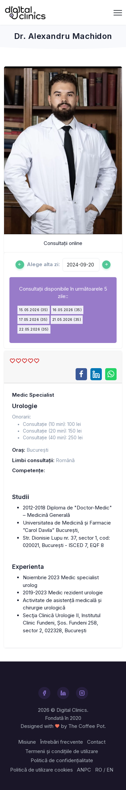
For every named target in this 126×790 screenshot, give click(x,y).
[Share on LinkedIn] (96, 374)
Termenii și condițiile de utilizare (61, 751)
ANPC (84, 770)
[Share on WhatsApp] (111, 374)
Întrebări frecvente (61, 742)
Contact (96, 742)
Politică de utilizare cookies (41, 770)
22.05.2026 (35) (34, 329)
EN (110, 770)
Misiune (27, 742)
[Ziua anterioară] (19, 264)
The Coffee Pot (86, 726)
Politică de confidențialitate (62, 760)
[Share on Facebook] (81, 374)
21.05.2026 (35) (66, 319)
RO (98, 770)
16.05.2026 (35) (67, 310)
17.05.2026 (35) (33, 319)
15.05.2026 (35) (33, 310)
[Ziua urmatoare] (106, 264)
